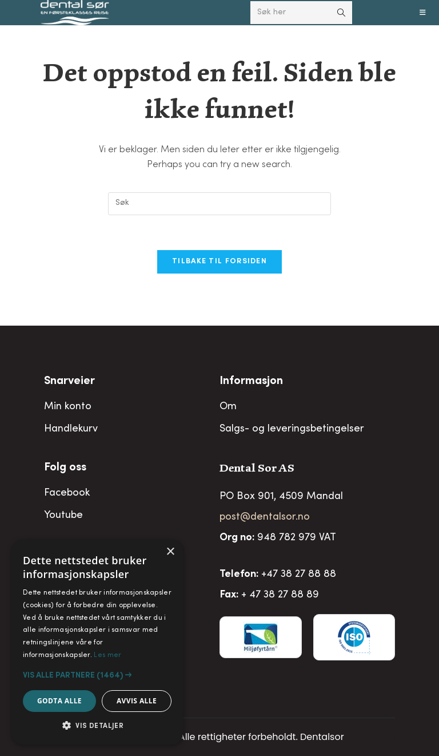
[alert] (97, 642)
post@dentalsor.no (265, 517)
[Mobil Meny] (423, 12)
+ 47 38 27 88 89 (280, 595)
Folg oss (65, 468)
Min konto (67, 407)
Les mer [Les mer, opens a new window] (107, 655)
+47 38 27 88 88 (298, 574)
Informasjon (251, 381)
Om (228, 407)
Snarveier (69, 381)
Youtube (63, 515)
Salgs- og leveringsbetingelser (292, 429)
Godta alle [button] (59, 701)
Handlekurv (71, 429)
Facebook (67, 493)
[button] (97, 675)
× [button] (170, 552)
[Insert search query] (219, 203)
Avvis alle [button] (137, 701)
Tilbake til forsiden (219, 262)
